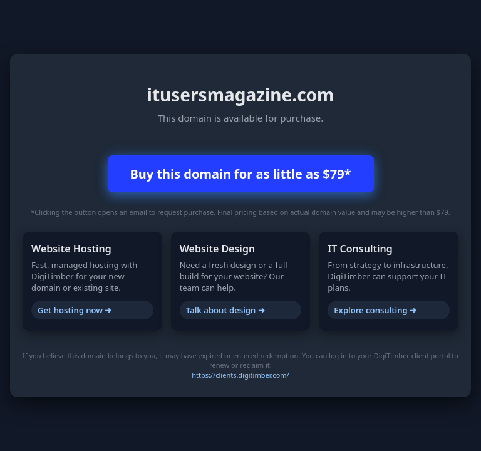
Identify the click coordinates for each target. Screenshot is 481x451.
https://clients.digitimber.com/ (240, 375)
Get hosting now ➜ (74, 310)
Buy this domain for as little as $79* (240, 173)
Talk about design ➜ (225, 310)
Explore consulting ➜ (375, 310)
